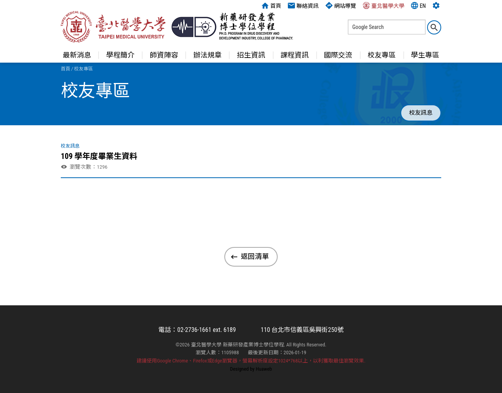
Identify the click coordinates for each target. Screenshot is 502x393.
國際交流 (338, 55)
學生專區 (425, 55)
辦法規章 (207, 55)
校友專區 (381, 55)
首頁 (271, 5)
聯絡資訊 (303, 5)
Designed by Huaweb (251, 369)
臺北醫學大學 (383, 5)
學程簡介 (120, 55)
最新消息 (77, 55)
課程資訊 (294, 55)
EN (418, 5)
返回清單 (255, 256)
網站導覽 (341, 5)
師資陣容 (164, 55)
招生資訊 (251, 55)
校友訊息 (421, 112)
